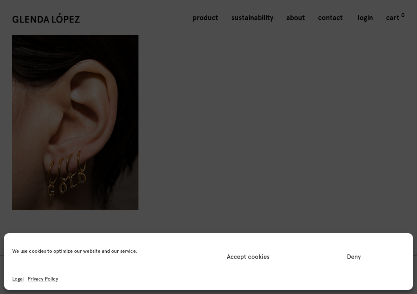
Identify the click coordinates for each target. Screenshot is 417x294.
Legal (18, 279)
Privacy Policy (43, 279)
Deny (354, 257)
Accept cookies (248, 257)
